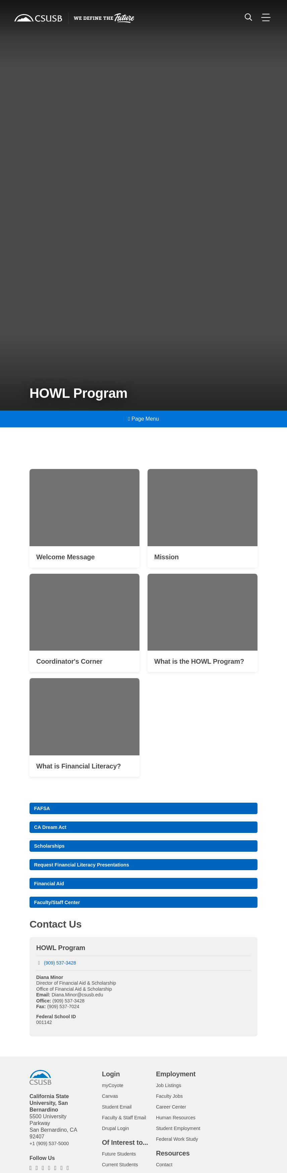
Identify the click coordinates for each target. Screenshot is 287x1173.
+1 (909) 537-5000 (52, 1154)
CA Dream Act (52, 831)
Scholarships (51, 851)
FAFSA (43, 811)
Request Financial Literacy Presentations (87, 872)
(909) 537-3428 (60, 973)
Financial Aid (51, 892)
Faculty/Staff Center (60, 912)
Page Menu (143, 419)
